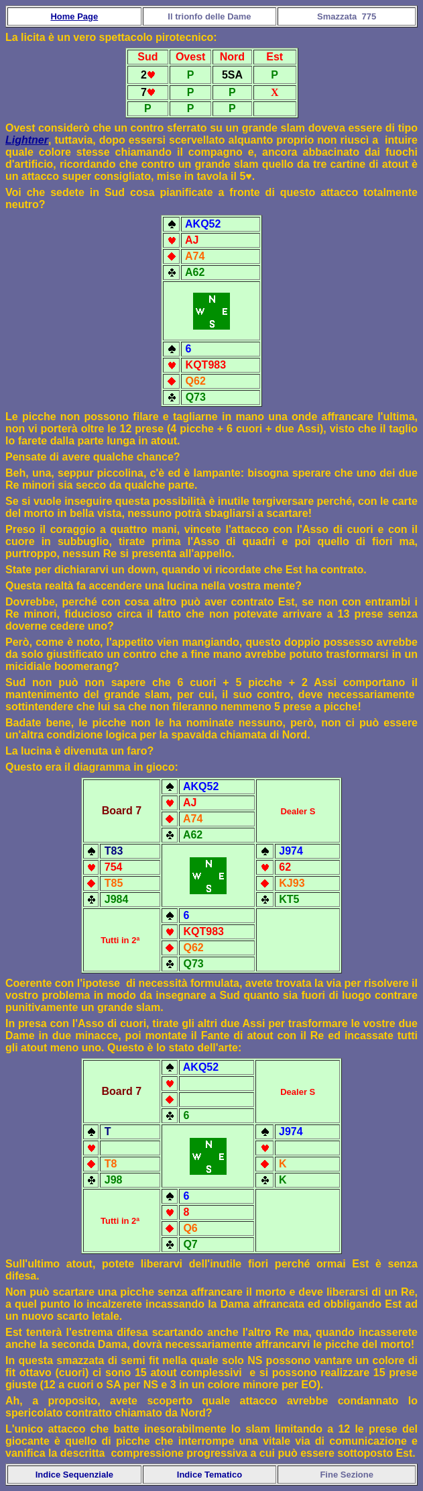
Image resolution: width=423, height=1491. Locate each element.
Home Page (74, 16)
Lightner (26, 140)
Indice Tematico (209, 1475)
